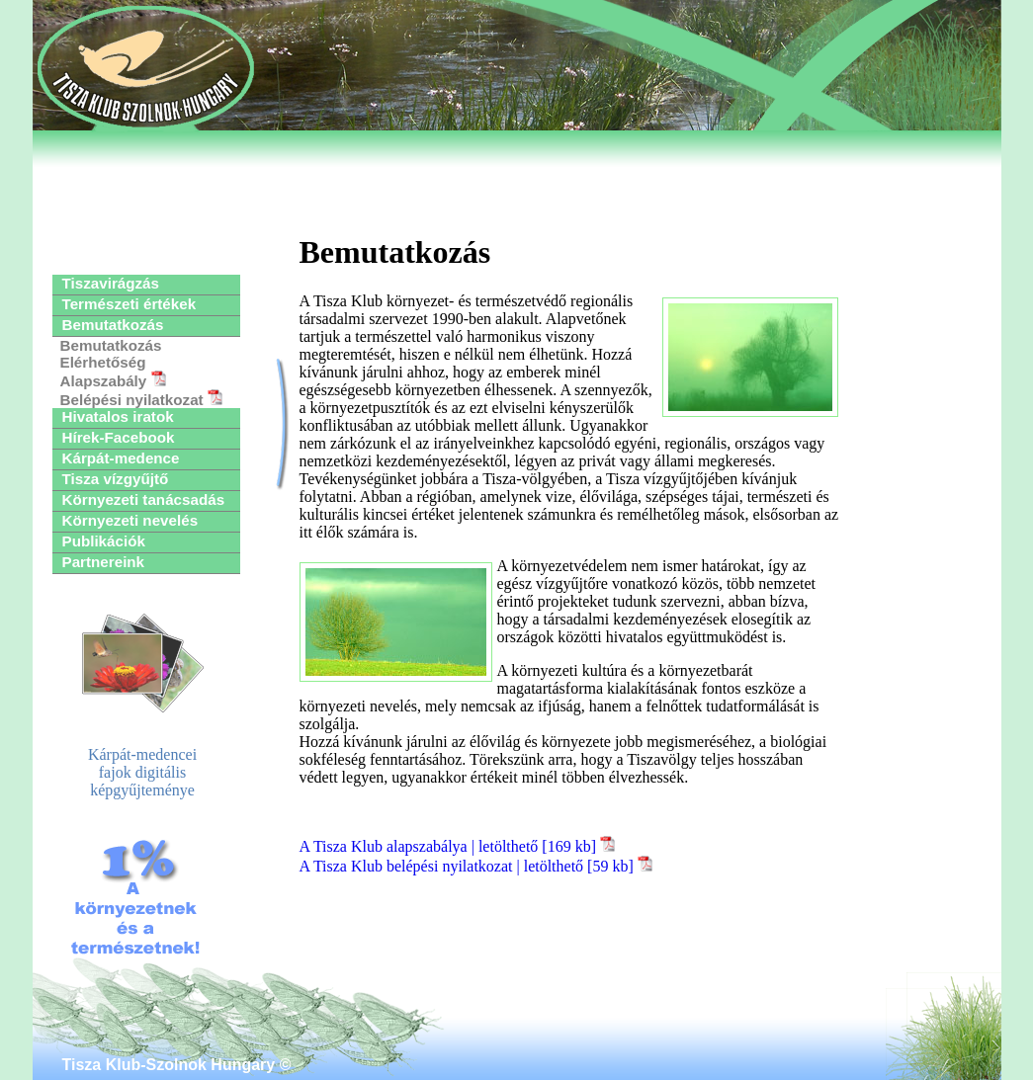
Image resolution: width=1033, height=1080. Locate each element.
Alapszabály (113, 380)
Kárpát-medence (121, 458)
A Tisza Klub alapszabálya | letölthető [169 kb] (457, 846)
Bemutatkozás (113, 324)
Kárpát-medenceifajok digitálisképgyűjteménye (143, 706)
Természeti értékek (129, 303)
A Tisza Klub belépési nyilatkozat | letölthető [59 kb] (476, 866)
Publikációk (103, 541)
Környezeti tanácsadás (143, 499)
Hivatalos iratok (118, 416)
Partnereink (103, 561)
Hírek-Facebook (118, 437)
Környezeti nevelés (130, 520)
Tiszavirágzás (111, 283)
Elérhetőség (103, 362)
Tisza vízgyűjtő (115, 478)
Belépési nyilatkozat (141, 398)
